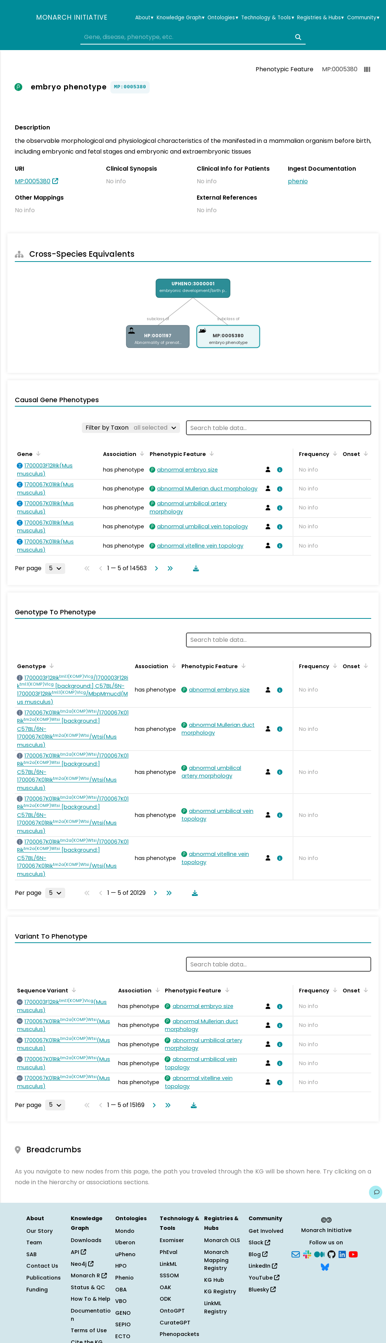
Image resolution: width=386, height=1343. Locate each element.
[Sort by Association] (140, 453)
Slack (259, 1242)
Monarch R (89, 1275)
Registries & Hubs (320, 18)
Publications (43, 1277)
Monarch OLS (222, 1240)
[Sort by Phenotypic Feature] (210, 453)
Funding (37, 1289)
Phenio (124, 1277)
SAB (31, 1254)
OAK (165, 1287)
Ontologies (222, 18)
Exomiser (172, 1240)
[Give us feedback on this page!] (375, 1192)
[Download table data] (194, 568)
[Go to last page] (168, 568)
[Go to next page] (154, 568)
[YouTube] (353, 1254)
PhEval (168, 1252)
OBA (121, 1289)
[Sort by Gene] (37, 453)
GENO (123, 1313)
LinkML (168, 1264)
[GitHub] (331, 1254)
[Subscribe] (296, 1254)
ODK (165, 1299)
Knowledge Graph (180, 18)
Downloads (86, 1240)
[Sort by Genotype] (50, 665)
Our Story (39, 1231)
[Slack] (307, 1254)
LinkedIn (263, 1266)
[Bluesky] (325, 1266)
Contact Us (42, 1266)
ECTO (122, 1336)
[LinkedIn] (342, 1254)
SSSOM (169, 1275)
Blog (258, 1254)
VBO (121, 1301)
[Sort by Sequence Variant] (72, 990)
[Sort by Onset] (364, 453)
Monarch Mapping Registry (216, 1260)
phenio (298, 181)
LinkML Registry (215, 1307)
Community (363, 18)
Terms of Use (89, 1330)
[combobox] (192, 37)
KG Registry (220, 1291)
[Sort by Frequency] (333, 453)
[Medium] (319, 1254)
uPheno (125, 1254)
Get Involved (266, 1231)
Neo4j (82, 1264)
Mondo (124, 1231)
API (78, 1252)
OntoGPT (172, 1310)
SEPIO (123, 1324)
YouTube (264, 1277)
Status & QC (88, 1287)
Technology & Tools (267, 18)
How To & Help (90, 1299)
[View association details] (278, 469)
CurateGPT (175, 1322)
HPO (121, 1266)
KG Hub (214, 1280)
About (144, 18)
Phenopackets (179, 1334)
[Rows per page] (55, 568)
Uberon (125, 1242)
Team (34, 1242)
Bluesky (262, 1289)
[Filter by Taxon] (131, 428)
